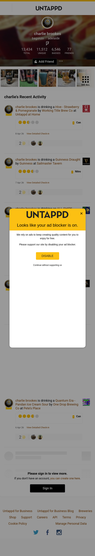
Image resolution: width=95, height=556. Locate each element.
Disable (47, 255)
